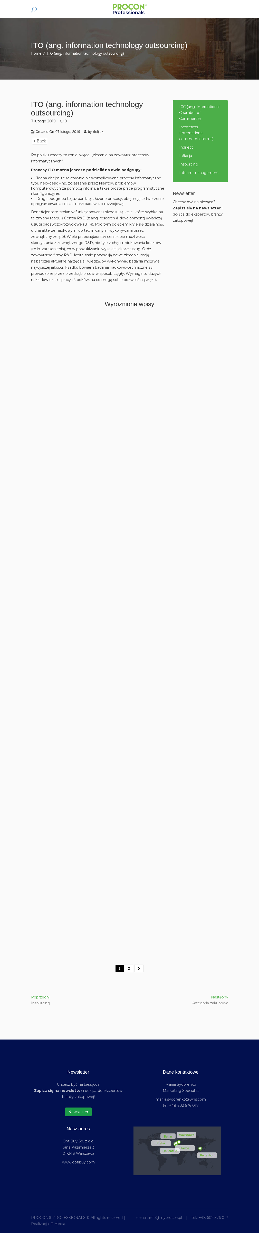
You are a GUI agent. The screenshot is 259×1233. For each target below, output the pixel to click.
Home (36, 53)
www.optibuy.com (78, 1162)
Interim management (199, 172)
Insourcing (188, 164)
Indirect (186, 147)
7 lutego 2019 (43, 121)
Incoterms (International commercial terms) (196, 133)
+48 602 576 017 (213, 1217)
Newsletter (78, 1112)
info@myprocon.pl (165, 1217)
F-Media (58, 1223)
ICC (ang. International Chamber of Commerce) (199, 112)
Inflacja (185, 155)
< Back (39, 141)
